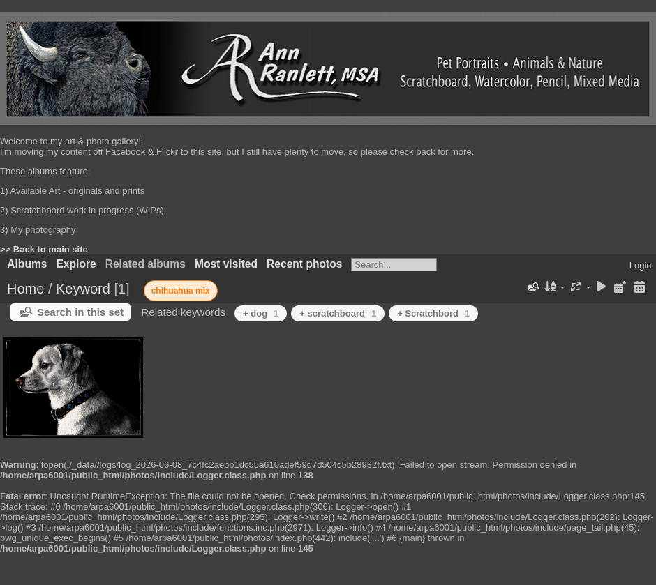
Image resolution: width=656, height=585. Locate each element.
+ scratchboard (337, 313)
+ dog (260, 313)
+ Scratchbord (433, 313)
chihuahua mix (180, 291)
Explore (76, 264)
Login (640, 265)
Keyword (83, 288)
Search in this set (80, 312)
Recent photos (304, 264)
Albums (27, 264)
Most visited (226, 264)
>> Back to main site (44, 249)
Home (25, 288)
